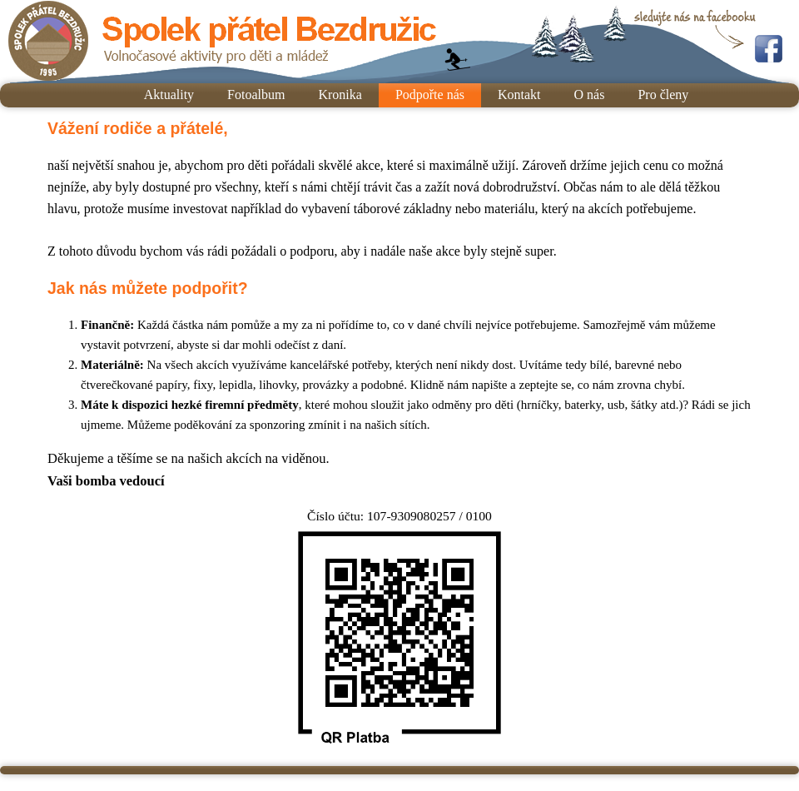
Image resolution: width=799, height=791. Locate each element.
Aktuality (169, 94)
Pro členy (663, 94)
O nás (589, 94)
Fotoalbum (256, 94)
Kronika (339, 94)
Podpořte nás (429, 94)
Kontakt (519, 94)
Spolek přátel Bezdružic (222, 41)
